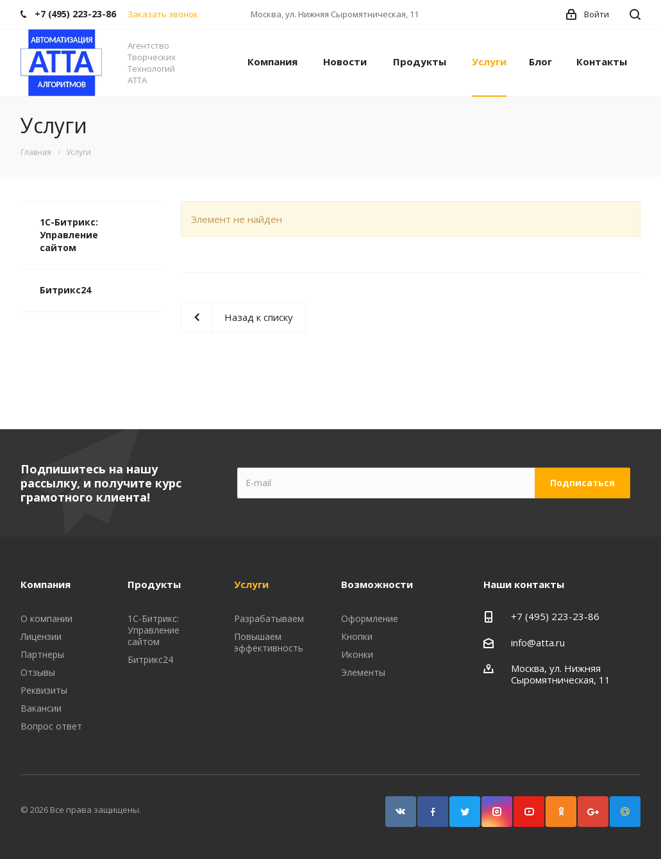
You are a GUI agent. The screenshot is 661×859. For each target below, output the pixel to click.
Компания (272, 61)
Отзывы (38, 672)
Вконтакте (400, 811)
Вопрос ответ (51, 726)
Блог (540, 61)
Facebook (432, 811)
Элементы (363, 672)
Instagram (496, 811)
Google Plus (593, 811)
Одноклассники (561, 811)
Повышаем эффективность (268, 642)
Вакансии (41, 708)
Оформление (369, 618)
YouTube (529, 811)
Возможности (377, 584)
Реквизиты (44, 690)
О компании (46, 618)
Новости (345, 61)
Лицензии (41, 636)
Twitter (464, 811)
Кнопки (356, 636)
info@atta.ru (538, 642)
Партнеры (42, 654)
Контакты (601, 61)
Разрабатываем (269, 618)
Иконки (357, 654)
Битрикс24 (65, 290)
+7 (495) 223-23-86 (555, 616)
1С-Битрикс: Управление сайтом (69, 235)
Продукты (419, 61)
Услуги (489, 61)
